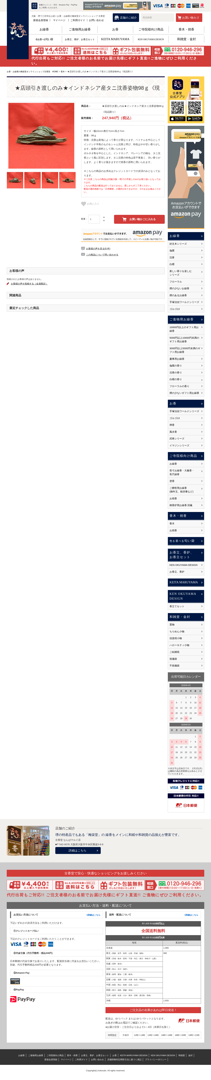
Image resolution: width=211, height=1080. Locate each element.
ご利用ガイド (77, 20)
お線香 (44, 29)
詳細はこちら (77, 850)
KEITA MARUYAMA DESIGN (133, 1055)
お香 (115, 29)
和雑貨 (181, 1055)
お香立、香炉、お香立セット (80, 39)
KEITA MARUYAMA (115, 39)
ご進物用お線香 (80, 29)
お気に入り (90, 203)
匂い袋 (44, 39)
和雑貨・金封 (186, 39)
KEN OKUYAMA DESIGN (151, 39)
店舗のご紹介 (128, 17)
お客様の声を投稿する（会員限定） (31, 283)
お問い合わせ (96, 20)
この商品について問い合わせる (103, 254)
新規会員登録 (40, 20)
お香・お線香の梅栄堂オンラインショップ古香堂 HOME (34, 71)
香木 (67, 71)
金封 (190, 1055)
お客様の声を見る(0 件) (99, 248)
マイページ (59, 20)
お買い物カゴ (190, 17)
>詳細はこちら (93, 915)
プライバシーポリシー (155, 1059)
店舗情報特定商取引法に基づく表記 (124, 1059)
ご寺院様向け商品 (150, 29)
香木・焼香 (186, 29)
